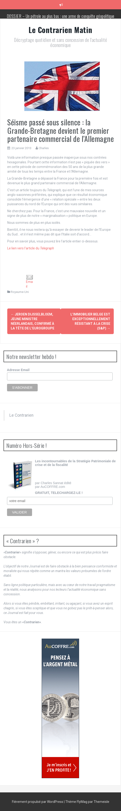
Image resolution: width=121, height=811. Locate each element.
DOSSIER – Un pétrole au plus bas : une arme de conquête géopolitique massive (60, 18)
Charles (44, 148)
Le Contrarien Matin (60, 29)
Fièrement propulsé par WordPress (38, 802)
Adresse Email (18, 370)
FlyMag (82, 802)
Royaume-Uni (20, 292)
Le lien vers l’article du (30, 248)
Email (29, 281)
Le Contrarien (21, 415)
